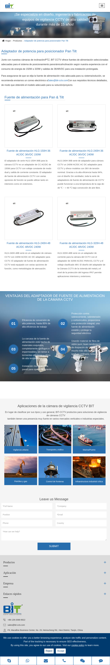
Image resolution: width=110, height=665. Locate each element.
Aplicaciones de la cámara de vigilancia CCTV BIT (56, 406)
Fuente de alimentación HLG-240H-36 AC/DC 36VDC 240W (81, 152)
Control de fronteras (55, 481)
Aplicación (9, 572)
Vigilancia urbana (20, 450)
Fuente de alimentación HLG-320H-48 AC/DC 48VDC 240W (81, 245)
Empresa (8, 583)
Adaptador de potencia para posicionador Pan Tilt (46, 41)
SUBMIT (54, 546)
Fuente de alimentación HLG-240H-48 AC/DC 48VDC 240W (28, 245)
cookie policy (78, 645)
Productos (17, 41)
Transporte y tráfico (54, 449)
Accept (60, 651)
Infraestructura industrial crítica (89, 481)
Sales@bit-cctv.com (58, 80)
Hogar (8, 41)
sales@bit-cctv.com (16, 625)
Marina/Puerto (89, 450)
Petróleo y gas (20, 481)
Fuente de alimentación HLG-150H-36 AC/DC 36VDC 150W (28, 152)
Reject (49, 651)
